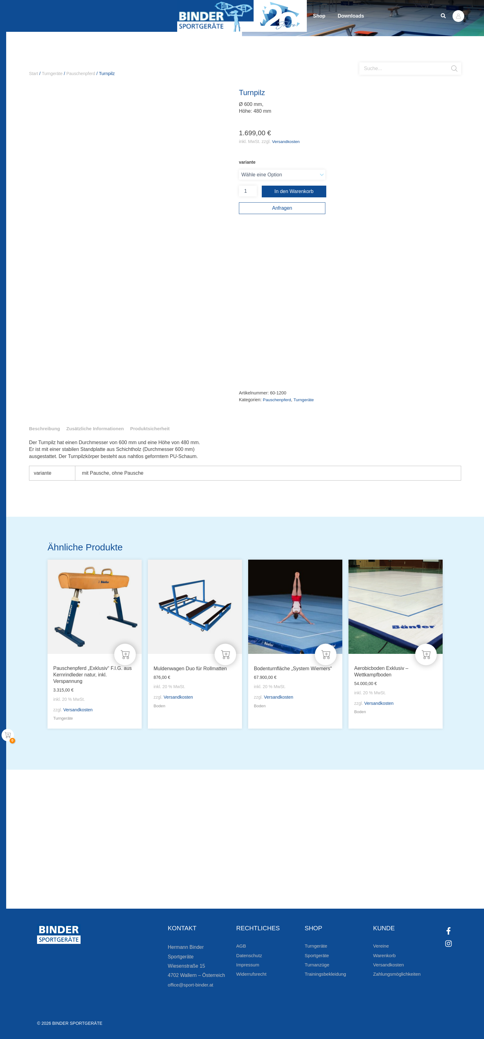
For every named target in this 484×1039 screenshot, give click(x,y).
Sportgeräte (318, 955)
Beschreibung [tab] (45, 429)
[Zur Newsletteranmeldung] (65, 887)
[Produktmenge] (248, 191)
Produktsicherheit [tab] (157, 429)
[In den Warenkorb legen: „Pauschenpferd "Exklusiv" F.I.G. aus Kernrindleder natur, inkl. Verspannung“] (125, 653)
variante (247, 162)
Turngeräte (53, 73)
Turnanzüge (318, 964)
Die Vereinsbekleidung (319, 865)
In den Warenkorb (294, 191)
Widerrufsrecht (252, 974)
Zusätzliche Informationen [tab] (98, 429)
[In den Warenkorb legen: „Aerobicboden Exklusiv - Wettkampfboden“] (426, 653)
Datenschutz (250, 955)
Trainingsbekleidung (327, 974)
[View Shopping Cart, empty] (8, 735)
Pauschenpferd (83, 73)
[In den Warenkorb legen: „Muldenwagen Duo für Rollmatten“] (225, 653)
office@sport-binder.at (192, 984)
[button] (443, 16)
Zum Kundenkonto (307, 886)
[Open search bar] (362, 60)
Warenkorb (385, 955)
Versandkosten (286, 141)
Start (34, 73)
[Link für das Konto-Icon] (458, 16)
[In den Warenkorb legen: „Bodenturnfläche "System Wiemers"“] (325, 653)
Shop (325, 16)
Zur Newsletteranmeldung (106, 886)
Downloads (369, 16)
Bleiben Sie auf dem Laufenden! (128, 865)
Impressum (248, 964)
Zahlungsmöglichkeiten (398, 974)
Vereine (381, 946)
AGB (241, 946)
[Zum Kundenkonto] (276, 887)
